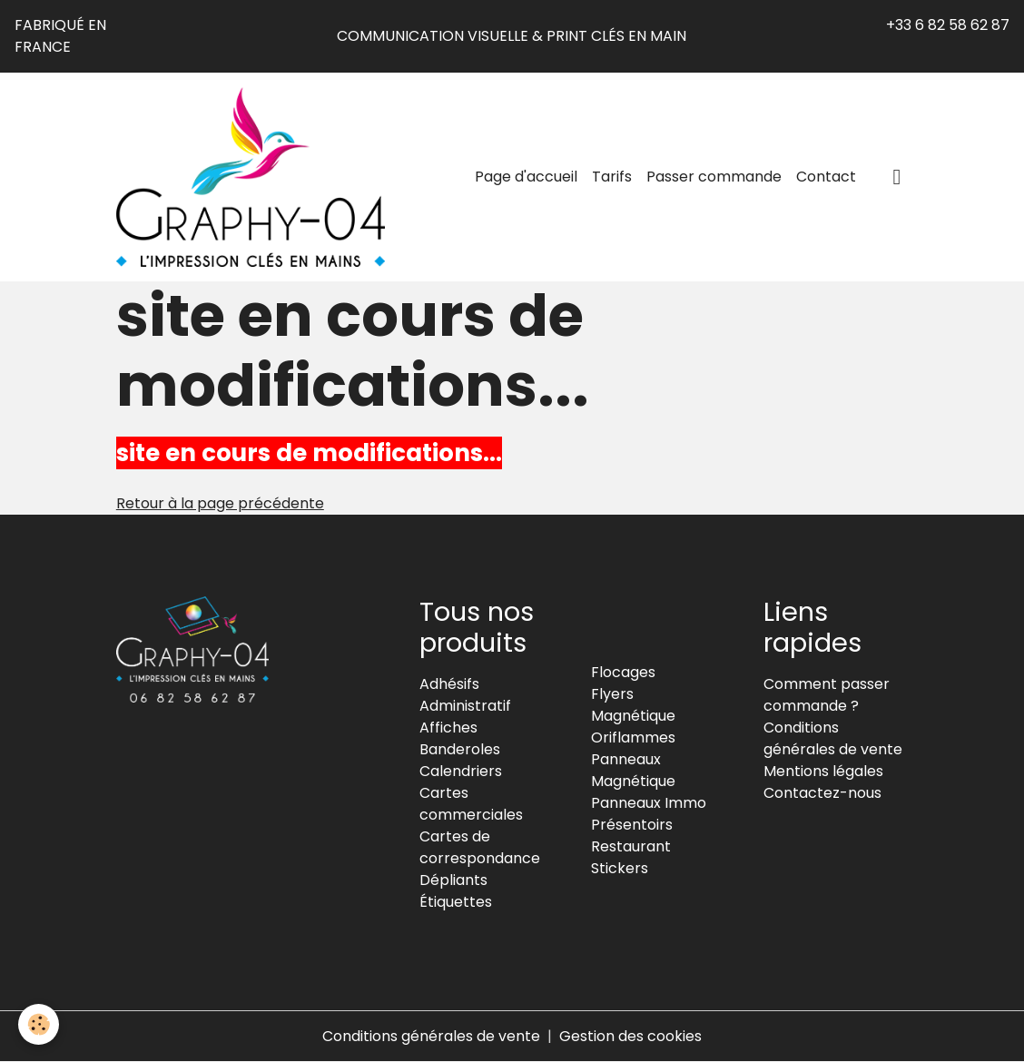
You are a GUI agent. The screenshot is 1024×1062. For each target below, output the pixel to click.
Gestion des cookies (630, 1036)
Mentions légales (823, 771)
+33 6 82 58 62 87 (947, 25)
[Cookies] (38, 1024)
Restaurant (631, 846)
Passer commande (714, 176)
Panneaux (626, 759)
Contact (826, 176)
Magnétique (633, 715)
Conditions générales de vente (832, 738)
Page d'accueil (526, 176)
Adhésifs (449, 684)
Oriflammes (633, 737)
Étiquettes (455, 901)
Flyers (612, 693)
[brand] (254, 177)
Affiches (448, 727)
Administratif (465, 705)
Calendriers (460, 771)
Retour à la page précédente (220, 503)
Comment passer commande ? (826, 695)
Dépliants (453, 880)
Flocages (623, 672)
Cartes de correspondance (479, 847)
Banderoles (459, 749)
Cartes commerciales (471, 803)
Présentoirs (632, 824)
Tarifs (612, 176)
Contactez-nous (822, 792)
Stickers (619, 868)
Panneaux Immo (648, 802)
